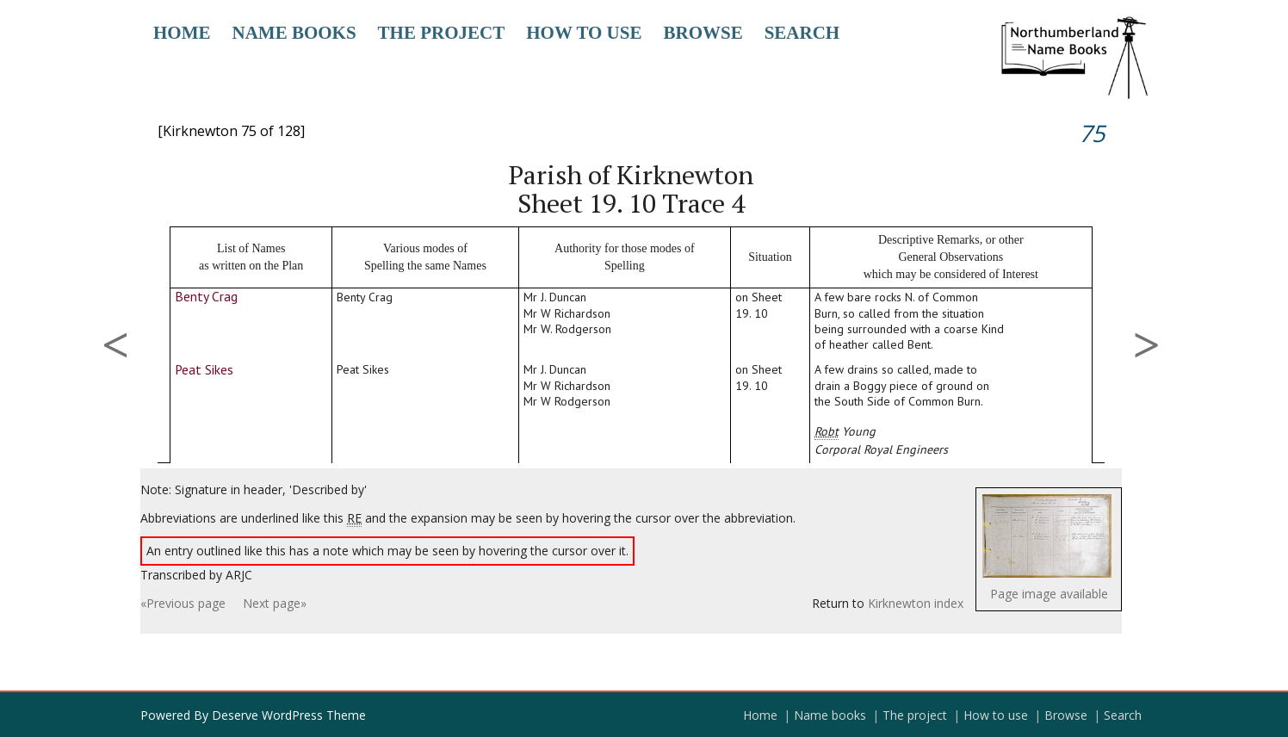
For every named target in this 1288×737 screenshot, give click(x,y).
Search (802, 32)
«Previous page (183, 603)
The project (441, 32)
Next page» (275, 603)
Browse (702, 32)
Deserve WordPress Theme (289, 715)
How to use (583, 32)
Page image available (1049, 593)
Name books (294, 32)
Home (182, 32)
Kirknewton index (915, 603)
